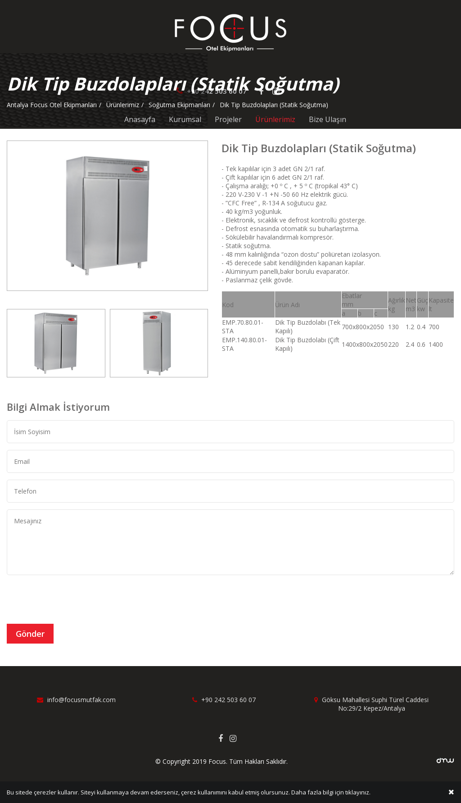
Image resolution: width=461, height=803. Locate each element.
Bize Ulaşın (327, 119)
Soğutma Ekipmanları (179, 104)
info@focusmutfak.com (76, 699)
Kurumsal (185, 119)
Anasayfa (139, 119)
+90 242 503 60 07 (224, 699)
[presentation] (75, 599)
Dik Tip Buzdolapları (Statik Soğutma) (274, 104)
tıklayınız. (358, 793)
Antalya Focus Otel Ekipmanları (52, 104)
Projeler (228, 119)
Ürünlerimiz (275, 119)
